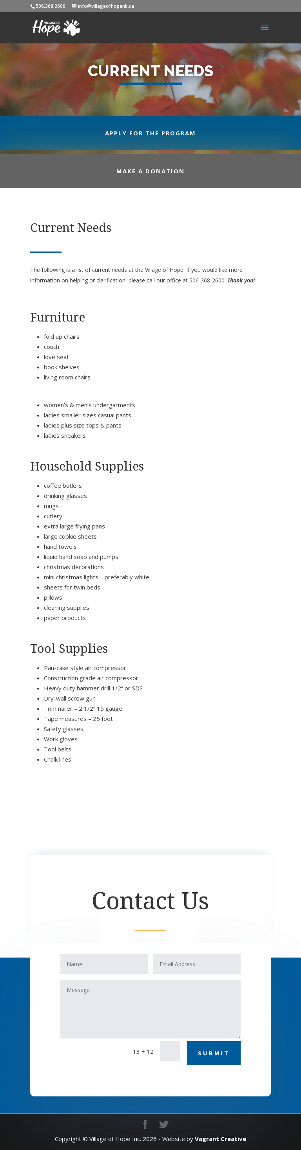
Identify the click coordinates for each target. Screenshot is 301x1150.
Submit (214, 1053)
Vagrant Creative (220, 1139)
